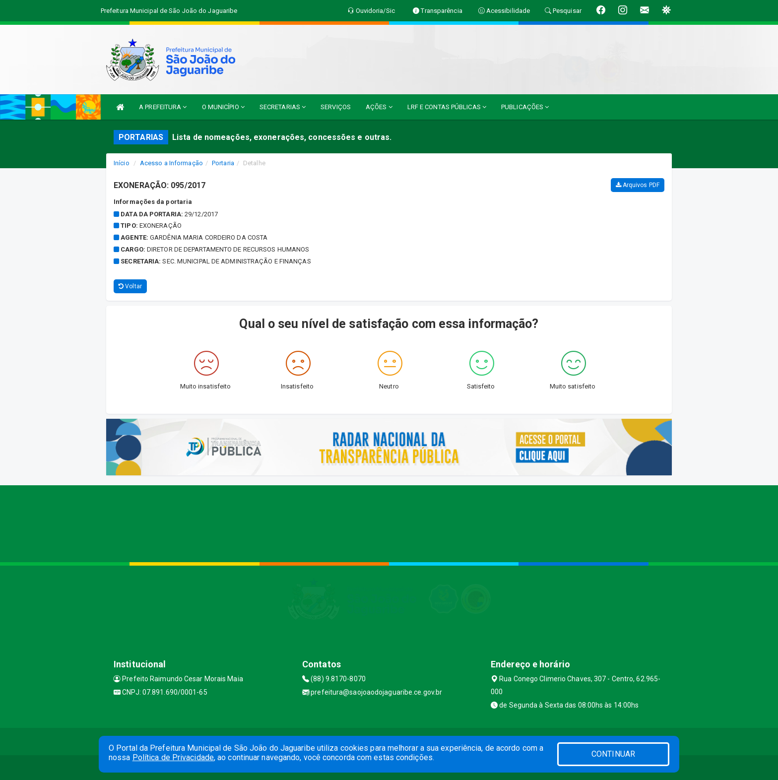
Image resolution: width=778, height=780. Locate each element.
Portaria (223, 163)
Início (122, 163)
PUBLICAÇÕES (525, 107)
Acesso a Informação (171, 163)
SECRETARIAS (282, 107)
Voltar (130, 286)
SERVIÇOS (336, 107)
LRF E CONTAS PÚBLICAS (446, 107)
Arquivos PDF (637, 185)
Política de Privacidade (173, 757)
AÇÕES (379, 107)
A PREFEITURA (163, 107)
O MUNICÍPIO (223, 107)
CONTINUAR (613, 754)
